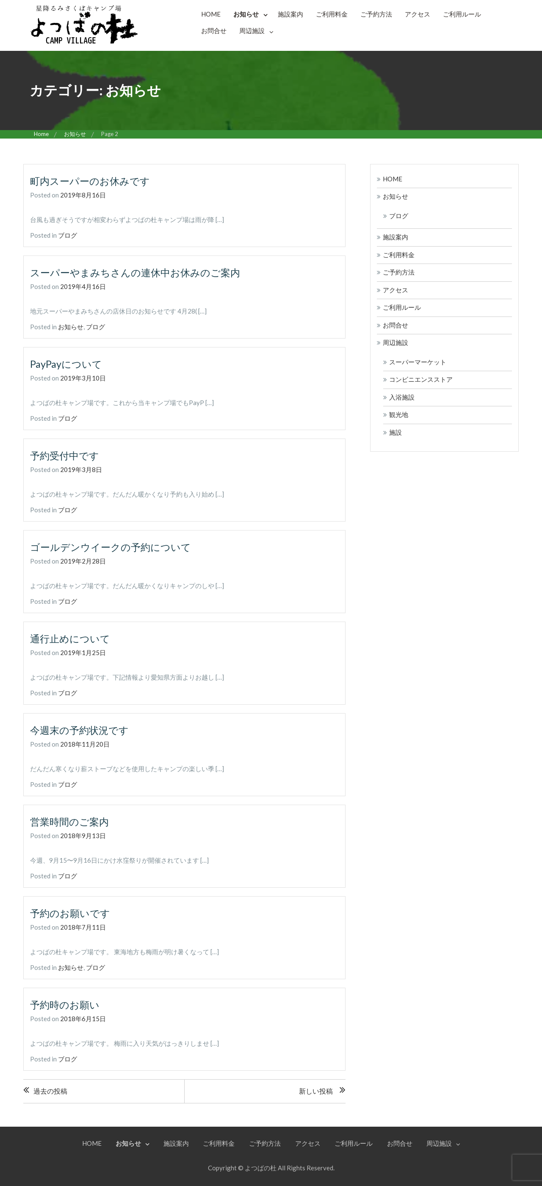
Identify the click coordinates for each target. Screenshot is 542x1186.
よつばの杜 (261, 1166)
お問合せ (214, 30)
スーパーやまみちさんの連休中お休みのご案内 (139, 272)
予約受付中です (66, 455)
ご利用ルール (462, 14)
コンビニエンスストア (421, 379)
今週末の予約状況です (81, 729)
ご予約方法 (376, 14)
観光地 (398, 414)
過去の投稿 (50, 1090)
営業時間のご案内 (71, 820)
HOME (211, 14)
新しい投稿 (316, 1090)
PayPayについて (67, 363)
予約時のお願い (66, 1003)
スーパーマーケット (417, 362)
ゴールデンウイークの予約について (114, 546)
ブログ (67, 235)
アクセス (417, 14)
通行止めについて (71, 637)
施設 (395, 432)
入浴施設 (402, 397)
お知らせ (246, 14)
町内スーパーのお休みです (92, 181)
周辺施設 (252, 30)
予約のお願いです (71, 912)
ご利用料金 (332, 14)
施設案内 (290, 14)
